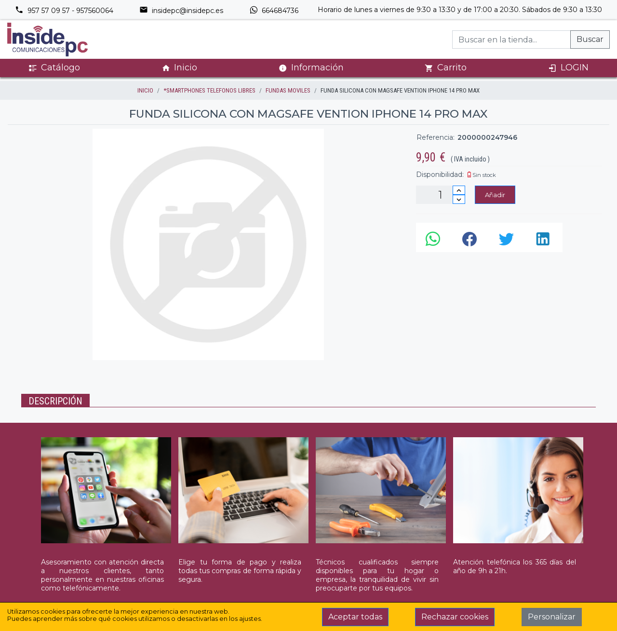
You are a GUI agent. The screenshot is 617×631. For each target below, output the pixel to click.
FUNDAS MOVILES (288, 90)
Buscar (590, 39)
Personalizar (552, 616)
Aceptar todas (355, 616)
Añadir (495, 195)
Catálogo (54, 67)
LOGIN (568, 67)
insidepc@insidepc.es (181, 10)
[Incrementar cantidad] (459, 190)
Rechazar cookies (454, 616)
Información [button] (311, 67)
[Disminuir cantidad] (459, 199)
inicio (145, 90)
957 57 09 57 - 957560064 (64, 10)
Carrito (446, 67)
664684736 (273, 10)
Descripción (55, 401)
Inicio (179, 67)
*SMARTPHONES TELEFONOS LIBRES (209, 90)
